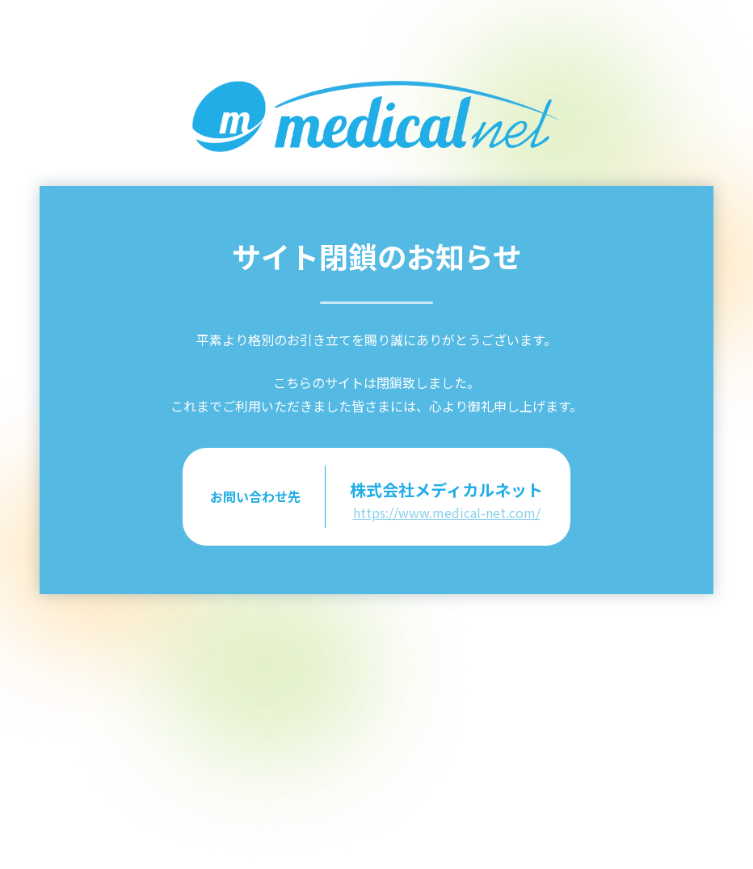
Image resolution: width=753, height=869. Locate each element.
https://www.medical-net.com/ (447, 512)
